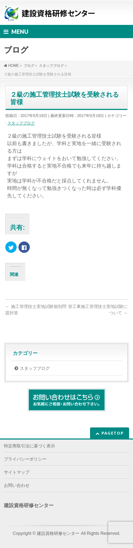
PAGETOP (112, 433)
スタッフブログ (21, 123)
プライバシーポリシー (25, 459)
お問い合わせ (16, 485)
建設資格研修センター (58, 533)
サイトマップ (16, 472)
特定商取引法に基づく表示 (29, 445)
